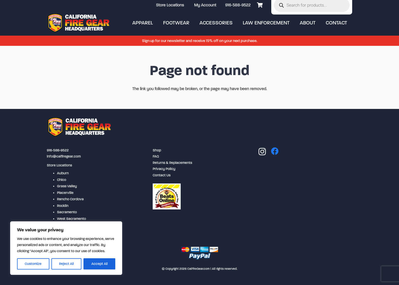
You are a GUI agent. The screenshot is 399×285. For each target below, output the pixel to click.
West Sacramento (71, 219)
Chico (61, 180)
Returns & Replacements (172, 163)
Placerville (65, 193)
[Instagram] (262, 151)
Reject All (66, 264)
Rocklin (62, 206)
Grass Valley (67, 186)
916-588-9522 (238, 5)
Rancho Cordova (70, 199)
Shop (157, 150)
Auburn (63, 173)
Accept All (99, 264)
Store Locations (59, 165)
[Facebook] (275, 151)
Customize (33, 264)
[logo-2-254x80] (79, 23)
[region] (66, 248)
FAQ (156, 156)
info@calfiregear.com (64, 156)
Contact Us (161, 175)
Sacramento (67, 212)
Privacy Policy (164, 169)
